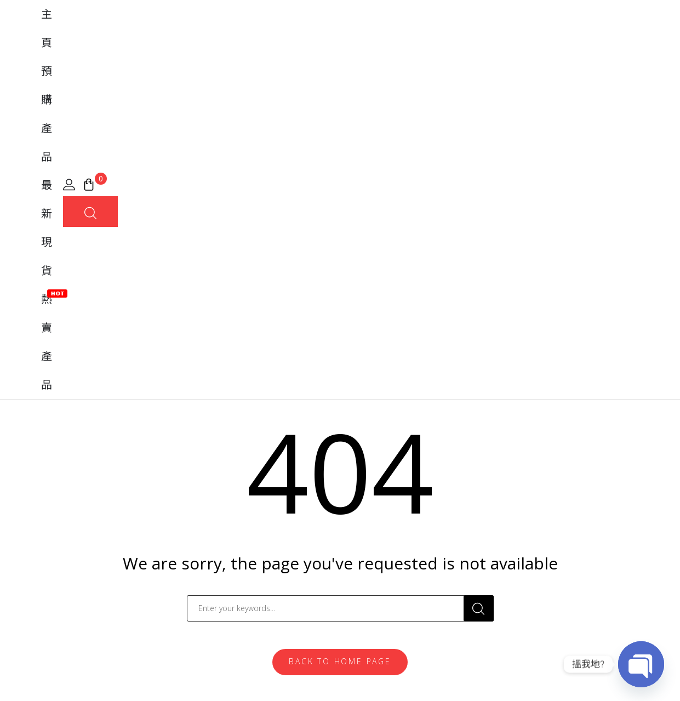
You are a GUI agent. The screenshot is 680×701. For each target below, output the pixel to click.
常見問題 (366, 503)
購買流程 (366, 522)
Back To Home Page (340, 339)
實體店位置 (370, 540)
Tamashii (205, 484)
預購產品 (301, 38)
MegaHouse (212, 540)
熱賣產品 (415, 37)
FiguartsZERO (215, 503)
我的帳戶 (366, 484)
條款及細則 (564, 675)
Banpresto (209, 522)
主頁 (255, 38)
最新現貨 (358, 38)
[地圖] (39, 516)
